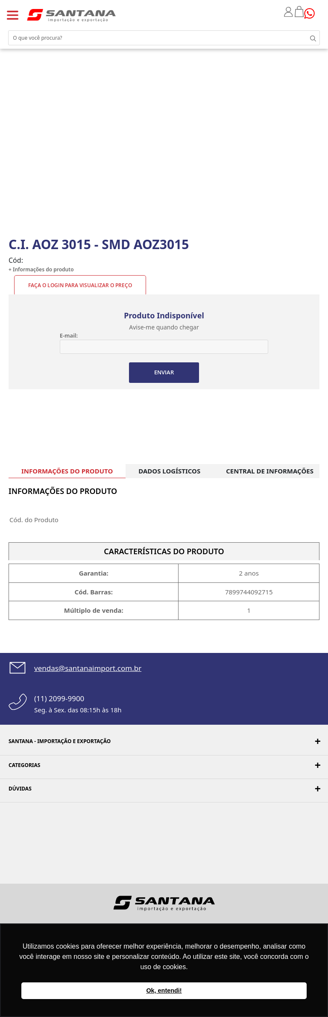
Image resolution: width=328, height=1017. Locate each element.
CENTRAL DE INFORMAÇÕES (269, 471)
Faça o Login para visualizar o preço (80, 285)
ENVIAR (164, 372)
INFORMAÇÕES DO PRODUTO (67, 471)
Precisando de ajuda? (312, 13)
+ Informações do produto (41, 269)
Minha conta (289, 12)
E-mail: (69, 335)
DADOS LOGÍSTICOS (169, 471)
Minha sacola (299, 11)
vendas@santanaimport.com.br (87, 668)
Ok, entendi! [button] (164, 990)
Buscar (311, 37)
